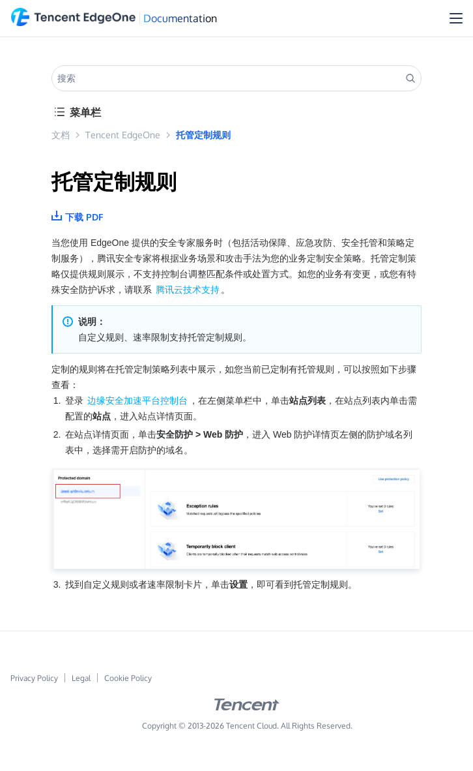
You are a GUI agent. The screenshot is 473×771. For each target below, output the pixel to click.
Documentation (180, 18)
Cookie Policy (128, 678)
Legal (81, 678)
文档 (60, 134)
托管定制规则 (203, 134)
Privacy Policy (34, 678)
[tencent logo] (247, 707)
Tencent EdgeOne (122, 134)
